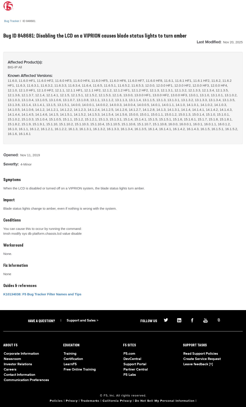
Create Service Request (202, 359)
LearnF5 (70, 364)
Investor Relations (18, 364)
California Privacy (117, 400)
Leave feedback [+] (198, 364)
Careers (10, 369)
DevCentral (132, 359)
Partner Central (135, 369)
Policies (56, 400)
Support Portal (134, 364)
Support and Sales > (82, 320)
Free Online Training (80, 369)
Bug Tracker (11, 21)
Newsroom (12, 359)
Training (70, 354)
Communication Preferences (26, 380)
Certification (73, 359)
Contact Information (19, 375)
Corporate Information (21, 354)
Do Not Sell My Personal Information (165, 400)
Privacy (72, 400)
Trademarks (90, 400)
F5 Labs (129, 375)
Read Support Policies (200, 354)
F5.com (129, 354)
